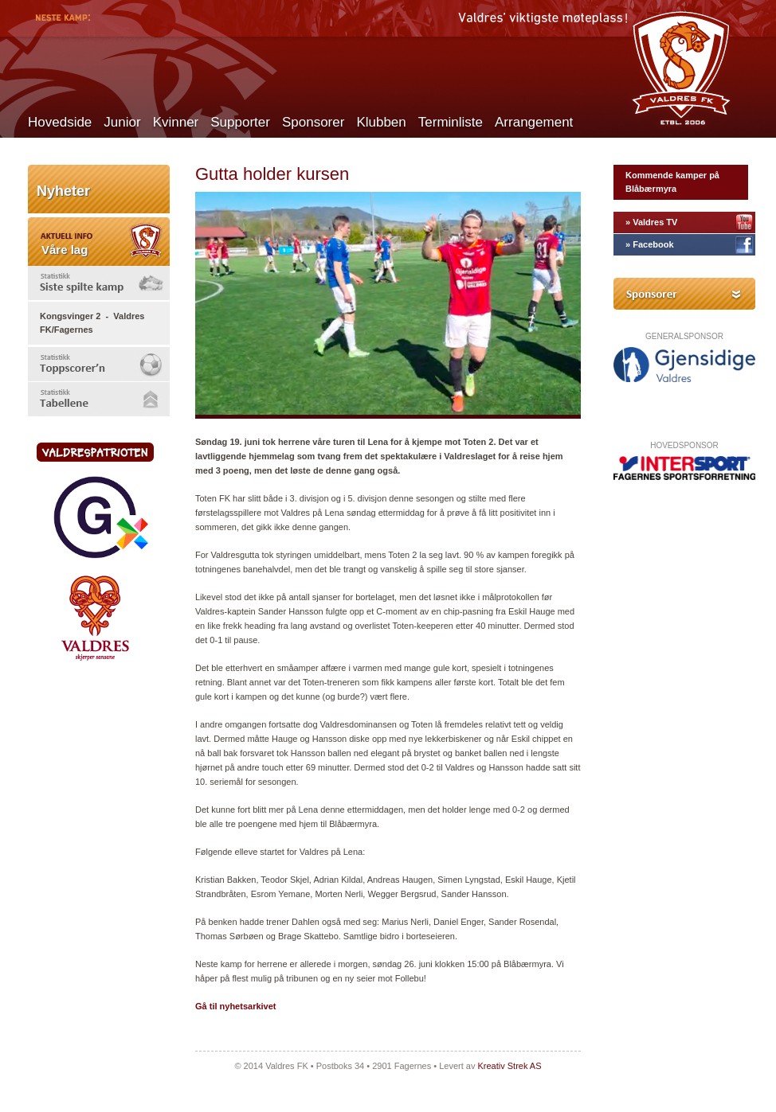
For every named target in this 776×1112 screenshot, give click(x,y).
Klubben (381, 122)
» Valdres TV (651, 222)
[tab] (99, 283)
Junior (122, 122)
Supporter (240, 122)
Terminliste (450, 122)
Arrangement (534, 122)
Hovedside (60, 122)
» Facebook (649, 244)
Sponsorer (313, 122)
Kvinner (176, 122)
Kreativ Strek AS (509, 1066)
